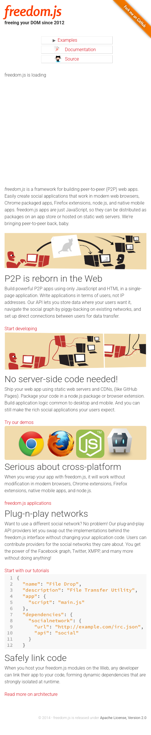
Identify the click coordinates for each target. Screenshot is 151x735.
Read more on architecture (31, 694)
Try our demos (19, 422)
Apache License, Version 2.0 (123, 718)
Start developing (21, 328)
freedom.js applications (28, 503)
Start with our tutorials (27, 570)
